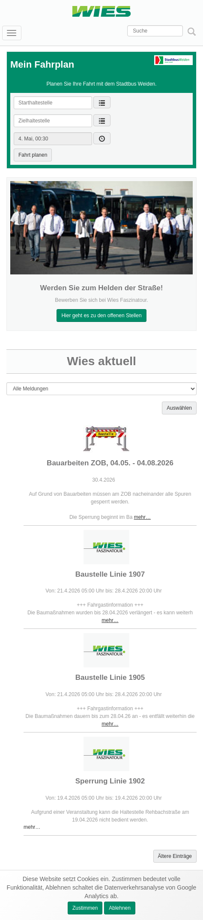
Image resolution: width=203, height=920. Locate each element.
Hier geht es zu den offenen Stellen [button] (101, 316)
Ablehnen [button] (120, 908)
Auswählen (179, 408)
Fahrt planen (32, 155)
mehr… (142, 517)
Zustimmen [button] (85, 908)
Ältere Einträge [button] (175, 856)
